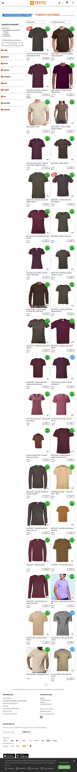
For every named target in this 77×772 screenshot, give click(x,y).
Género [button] (6, 57)
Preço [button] (5, 63)
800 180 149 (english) (47, 709)
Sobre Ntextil (7, 698)
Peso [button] (5, 83)
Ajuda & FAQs (7, 711)
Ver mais (7, 765)
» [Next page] (55, 685)
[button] (59, 3)
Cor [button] (4, 96)
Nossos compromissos (10, 714)
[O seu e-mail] (12, 732)
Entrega (5, 706)
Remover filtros (12, 44)
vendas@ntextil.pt (45, 704)
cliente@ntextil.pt (45, 700)
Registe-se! (26, 732)
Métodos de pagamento (10, 703)
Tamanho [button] (6, 103)
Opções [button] (6, 90)
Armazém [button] (6, 77)
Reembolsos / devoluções (11, 708)
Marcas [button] (6, 70)
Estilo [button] (5, 50)
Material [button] (6, 110)
